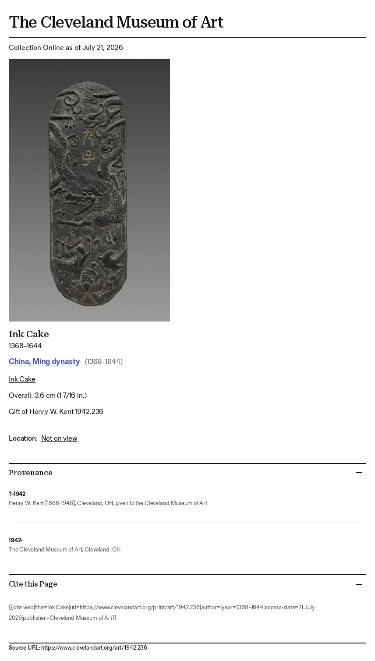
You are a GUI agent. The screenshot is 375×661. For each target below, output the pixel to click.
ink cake (22, 379)
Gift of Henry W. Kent (41, 412)
